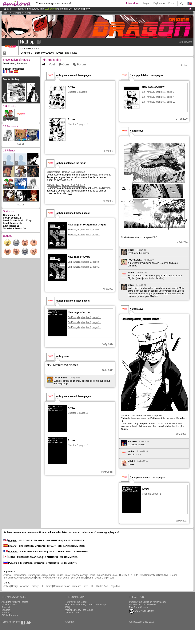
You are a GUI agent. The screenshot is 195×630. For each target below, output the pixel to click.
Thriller (99, 586)
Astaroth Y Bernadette (58, 577)
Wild (112, 577)
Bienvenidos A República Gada (19, 577)
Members (17, 13)
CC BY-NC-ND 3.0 (141, 611)
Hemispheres (19, 575)
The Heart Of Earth (128, 575)
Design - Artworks (20, 586)
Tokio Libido (96, 575)
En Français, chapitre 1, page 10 (158, 102)
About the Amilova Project (15, 602)
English (10, 540)
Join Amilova (132, 3)
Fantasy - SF (37, 586)
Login (146, 3)
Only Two (41, 577)
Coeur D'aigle (102, 577)
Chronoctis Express (38, 575)
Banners (6, 610)
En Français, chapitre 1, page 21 (84, 317)
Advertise (6, 612)
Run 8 (90, 577)
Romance (76, 586)
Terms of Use (72, 612)
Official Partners (10, 615)
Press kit (6, 607)
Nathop (28, 13)
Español (10, 546)
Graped (173, 575)
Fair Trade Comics (138, 607)
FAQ (67, 607)
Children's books (61, 586)
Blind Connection (148, 575)
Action (6, 586)
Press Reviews (9, 604)
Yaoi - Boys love (112, 586)
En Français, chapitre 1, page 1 (84, 234)
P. (183, 65)
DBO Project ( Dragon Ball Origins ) (66, 172)
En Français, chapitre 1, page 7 (158, 97)
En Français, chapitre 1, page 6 (158, 92)
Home (6, 13)
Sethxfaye (163, 575)
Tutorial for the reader (76, 602)
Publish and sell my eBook (142, 604)
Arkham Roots (110, 575)
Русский (10, 563)
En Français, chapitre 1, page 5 (84, 229)
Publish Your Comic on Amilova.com (147, 602)
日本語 (9, 557)
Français (10, 551)
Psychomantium (80, 575)
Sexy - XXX (88, 586)
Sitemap (69, 621)
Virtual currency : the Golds (79, 610)
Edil (73, 577)
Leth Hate (81, 577)
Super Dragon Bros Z (59, 575)
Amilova (7, 575)
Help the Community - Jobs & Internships (86, 604)
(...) (70, 180)
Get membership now (79, 8)
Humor (48, 586)
